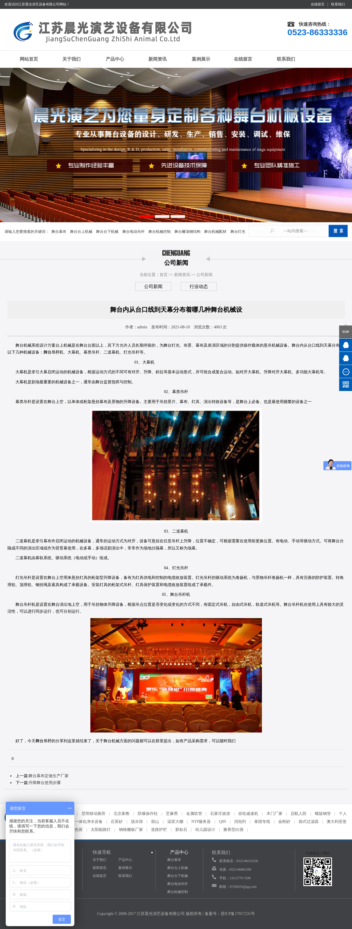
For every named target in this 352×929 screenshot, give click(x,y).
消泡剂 (240, 821)
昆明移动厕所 (93, 813)
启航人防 (299, 813)
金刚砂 (284, 821)
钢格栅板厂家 (131, 829)
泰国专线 (262, 821)
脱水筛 (137, 821)
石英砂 (117, 821)
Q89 (222, 821)
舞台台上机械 (81, 231)
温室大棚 (175, 821)
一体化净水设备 (89, 821)
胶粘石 (181, 829)
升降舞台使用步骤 (45, 783)
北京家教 (122, 813)
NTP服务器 (201, 821)
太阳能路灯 (101, 829)
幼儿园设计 (205, 829)
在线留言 (318, 4)
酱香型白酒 (233, 829)
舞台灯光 (237, 231)
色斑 (79, 829)
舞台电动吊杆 (133, 231)
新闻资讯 (155, 59)
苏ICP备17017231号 (238, 914)
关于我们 (69, 58)
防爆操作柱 (148, 813)
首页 (164, 275)
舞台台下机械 (107, 231)
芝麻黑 (172, 813)
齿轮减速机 (248, 813)
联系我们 (338, 4)
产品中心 (112, 58)
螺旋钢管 (323, 813)
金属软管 (194, 813)
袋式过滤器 (309, 821)
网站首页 (26, 59)
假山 (155, 821)
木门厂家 (275, 813)
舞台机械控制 (159, 231)
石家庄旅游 (220, 813)
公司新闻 (204, 275)
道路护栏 (159, 829)
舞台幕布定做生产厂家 (49, 776)
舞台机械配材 (215, 231)
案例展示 (197, 59)
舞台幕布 (58, 231)
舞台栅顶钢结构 (187, 231)
